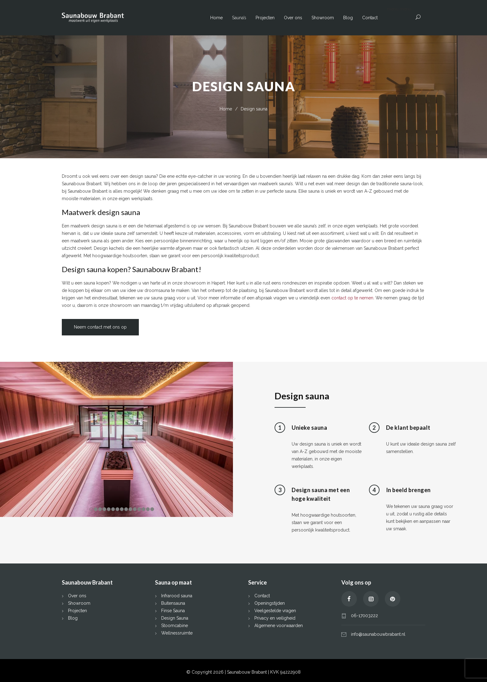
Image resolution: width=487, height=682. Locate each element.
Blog (348, 17)
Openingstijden (269, 603)
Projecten (265, 17)
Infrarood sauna (176, 595)
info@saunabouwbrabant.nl (378, 634)
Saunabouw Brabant (247, 672)
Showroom (323, 17)
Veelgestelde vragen (275, 610)
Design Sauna (174, 618)
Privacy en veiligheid (274, 618)
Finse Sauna (173, 610)
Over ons (293, 17)
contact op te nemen (352, 297)
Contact (370, 17)
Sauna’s (239, 17)
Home (216, 17)
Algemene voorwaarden (278, 625)
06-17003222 (364, 615)
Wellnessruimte (177, 632)
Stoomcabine (174, 625)
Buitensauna (173, 603)
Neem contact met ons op (100, 327)
